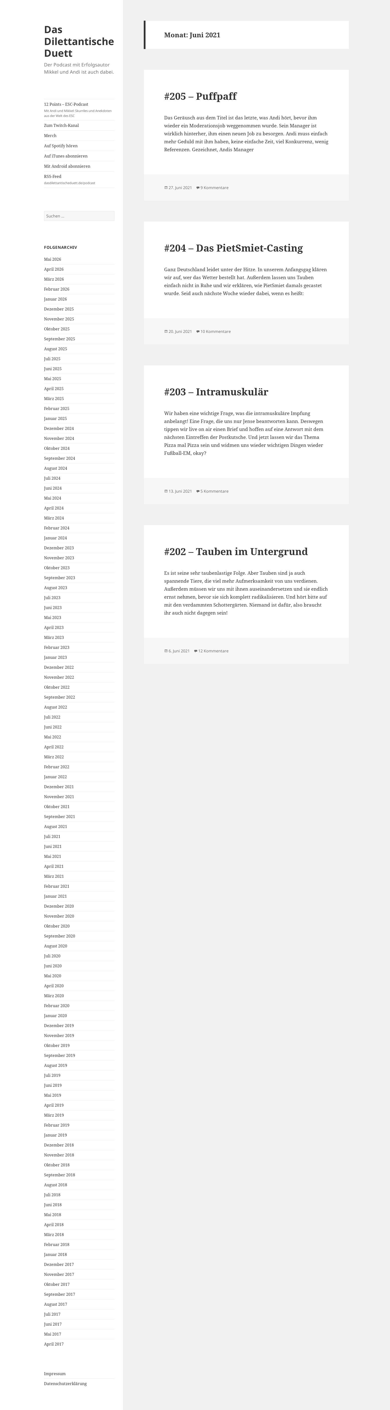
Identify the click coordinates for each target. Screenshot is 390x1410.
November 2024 (59, 438)
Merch (50, 135)
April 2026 (54, 269)
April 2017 (54, 1344)
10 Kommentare (215, 331)
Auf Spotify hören (61, 146)
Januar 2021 (55, 896)
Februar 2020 (56, 1005)
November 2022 (59, 677)
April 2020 (54, 986)
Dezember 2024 (59, 428)
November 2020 (59, 916)
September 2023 (59, 577)
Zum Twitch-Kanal (61, 125)
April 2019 (54, 1105)
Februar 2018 (56, 1244)
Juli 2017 (52, 1314)
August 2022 (55, 707)
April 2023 (54, 627)
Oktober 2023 (57, 568)
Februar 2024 (56, 528)
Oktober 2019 (57, 1045)
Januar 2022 (55, 777)
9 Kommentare (214, 187)
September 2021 (59, 816)
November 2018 (59, 1155)
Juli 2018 (52, 1195)
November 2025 (59, 319)
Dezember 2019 (59, 1025)
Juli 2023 (52, 597)
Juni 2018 (53, 1204)
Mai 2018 (52, 1214)
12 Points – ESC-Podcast (79, 110)
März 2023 (54, 637)
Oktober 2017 (57, 1284)
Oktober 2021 (57, 806)
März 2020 (54, 995)
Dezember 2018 (59, 1145)
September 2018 (59, 1175)
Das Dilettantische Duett (79, 41)
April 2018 (54, 1224)
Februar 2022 (56, 767)
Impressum (55, 1373)
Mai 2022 (52, 737)
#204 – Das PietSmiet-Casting (233, 247)
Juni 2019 (53, 1085)
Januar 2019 (55, 1135)
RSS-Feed (79, 179)
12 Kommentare (213, 651)
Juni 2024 (53, 488)
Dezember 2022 (59, 667)
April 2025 (54, 388)
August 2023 (55, 587)
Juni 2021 (53, 846)
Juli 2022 (52, 717)
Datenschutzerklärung (65, 1383)
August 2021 (55, 826)
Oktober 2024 (57, 448)
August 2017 (55, 1304)
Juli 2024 (52, 478)
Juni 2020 (53, 966)
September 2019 (59, 1055)
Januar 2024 (55, 538)
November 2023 (59, 558)
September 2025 (59, 339)
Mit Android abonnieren (67, 166)
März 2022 (54, 757)
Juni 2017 (53, 1324)
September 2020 (59, 936)
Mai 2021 (52, 856)
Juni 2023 (53, 607)
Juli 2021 (52, 836)
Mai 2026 (52, 259)
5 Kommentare (214, 491)
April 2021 (54, 866)
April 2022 (54, 747)
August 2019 (55, 1065)
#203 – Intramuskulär (216, 391)
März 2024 (54, 518)
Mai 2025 (52, 378)
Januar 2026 (55, 299)
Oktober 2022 (57, 687)
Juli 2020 (52, 956)
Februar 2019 (56, 1125)
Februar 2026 (56, 289)
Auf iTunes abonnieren (66, 156)
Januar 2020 (55, 1015)
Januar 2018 (55, 1254)
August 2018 (55, 1185)
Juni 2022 (53, 727)
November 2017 (59, 1274)
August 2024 (55, 468)
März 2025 (54, 398)
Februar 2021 (56, 886)
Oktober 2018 (57, 1165)
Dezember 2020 (59, 906)
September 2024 (59, 458)
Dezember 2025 (59, 309)
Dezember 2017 (59, 1264)
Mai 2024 (52, 498)
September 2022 (59, 697)
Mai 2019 (52, 1095)
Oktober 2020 (57, 926)
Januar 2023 (55, 657)
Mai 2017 (52, 1334)
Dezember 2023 (59, 548)
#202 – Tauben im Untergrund (236, 551)
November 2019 (59, 1035)
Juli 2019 (52, 1075)
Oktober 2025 (57, 329)
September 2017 (59, 1294)
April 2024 (54, 508)
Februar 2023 (56, 647)
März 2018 (54, 1234)
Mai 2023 (52, 617)
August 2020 (55, 946)
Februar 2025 (56, 408)
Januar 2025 (55, 418)
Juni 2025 (53, 368)
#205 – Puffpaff (200, 96)
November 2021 (59, 796)
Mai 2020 (52, 976)
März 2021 (54, 876)
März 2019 (54, 1115)
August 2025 (55, 349)
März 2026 (54, 279)
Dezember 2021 (59, 786)
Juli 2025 (52, 359)
